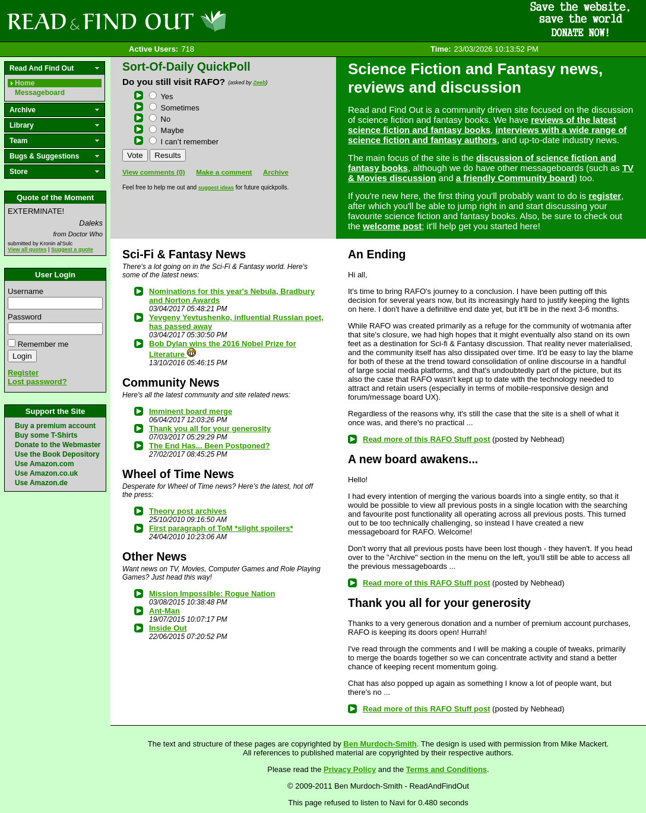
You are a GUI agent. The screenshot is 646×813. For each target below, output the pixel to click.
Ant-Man (164, 610)
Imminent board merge (190, 411)
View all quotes (27, 249)
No (159, 119)
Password (25, 316)
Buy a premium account (55, 426)
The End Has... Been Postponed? (209, 445)
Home (24, 83)
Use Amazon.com (44, 464)
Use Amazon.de (41, 483)
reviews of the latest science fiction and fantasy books (482, 125)
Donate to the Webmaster (57, 445)
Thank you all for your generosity (210, 428)
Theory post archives (188, 511)
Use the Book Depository (57, 454)
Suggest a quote (72, 249)
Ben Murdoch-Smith (380, 743)
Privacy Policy (350, 769)
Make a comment (224, 172)
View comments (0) (153, 172)
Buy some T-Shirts (46, 435)
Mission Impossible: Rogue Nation (212, 593)
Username (25, 291)
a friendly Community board (515, 178)
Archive (276, 172)
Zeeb (259, 83)
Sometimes (174, 107)
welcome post (392, 226)
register (604, 196)
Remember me (43, 344)
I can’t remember (183, 141)
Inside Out (168, 628)
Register (23, 372)
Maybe (166, 130)
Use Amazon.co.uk (46, 473)
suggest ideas (216, 188)
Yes (161, 96)
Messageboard (40, 92)
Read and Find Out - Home (179, 21)
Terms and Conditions (446, 769)
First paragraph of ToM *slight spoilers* (221, 528)
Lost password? (37, 381)
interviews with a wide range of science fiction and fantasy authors (487, 135)
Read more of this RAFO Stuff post (426, 439)
